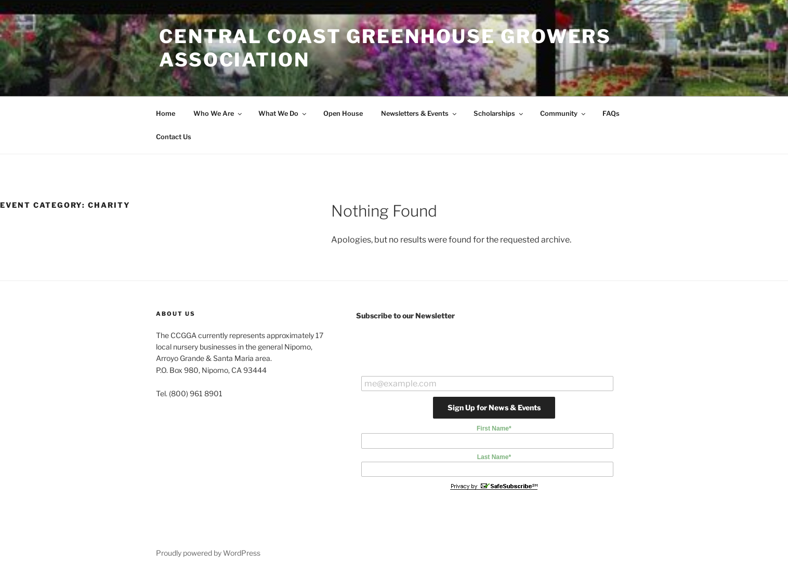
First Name (494, 428)
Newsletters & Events (419, 113)
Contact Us (173, 137)
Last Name (494, 457)
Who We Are (218, 113)
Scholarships (499, 113)
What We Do (283, 113)
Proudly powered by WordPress (208, 552)
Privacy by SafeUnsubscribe (493, 486)
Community (563, 113)
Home (165, 113)
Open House (343, 113)
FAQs (611, 113)
